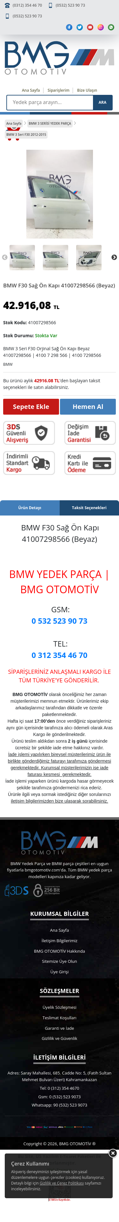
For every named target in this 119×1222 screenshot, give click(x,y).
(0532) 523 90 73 (70, 5)
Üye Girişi (59, 972)
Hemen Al (88, 406)
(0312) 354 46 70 (27, 5)
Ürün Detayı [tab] (29, 507)
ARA (102, 102)
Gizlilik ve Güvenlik (59, 1038)
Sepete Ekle (31, 406)
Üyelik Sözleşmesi (59, 1007)
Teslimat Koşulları (59, 1018)
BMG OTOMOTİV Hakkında (59, 951)
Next (114, 257)
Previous (5, 257)
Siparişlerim (58, 90)
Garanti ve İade (59, 1028)
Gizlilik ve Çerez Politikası (62, 1183)
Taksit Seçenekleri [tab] (89, 507)
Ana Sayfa (31, 90)
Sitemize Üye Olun (59, 961)
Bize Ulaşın (87, 90)
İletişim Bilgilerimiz (59, 940)
